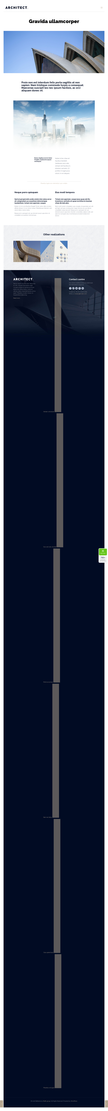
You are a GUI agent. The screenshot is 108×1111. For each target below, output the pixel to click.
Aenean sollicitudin (48, 411)
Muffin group (46, 1101)
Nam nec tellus (47, 817)
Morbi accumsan (48, 682)
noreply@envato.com (80, 293)
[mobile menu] (101, 7)
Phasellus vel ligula (48, 1087)
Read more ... (17, 298)
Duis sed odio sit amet (49, 547)
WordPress (74, 1101)
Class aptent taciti (48, 952)
